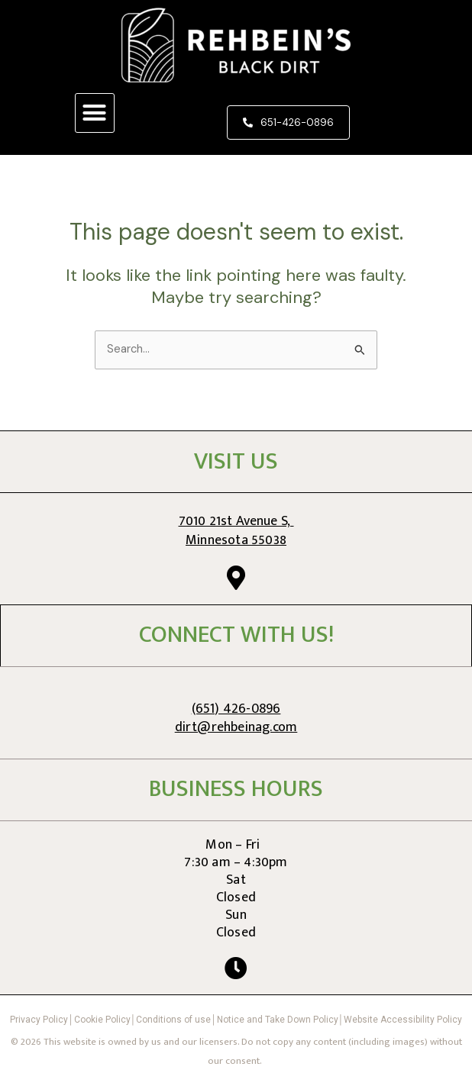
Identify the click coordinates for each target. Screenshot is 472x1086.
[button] (95, 113)
